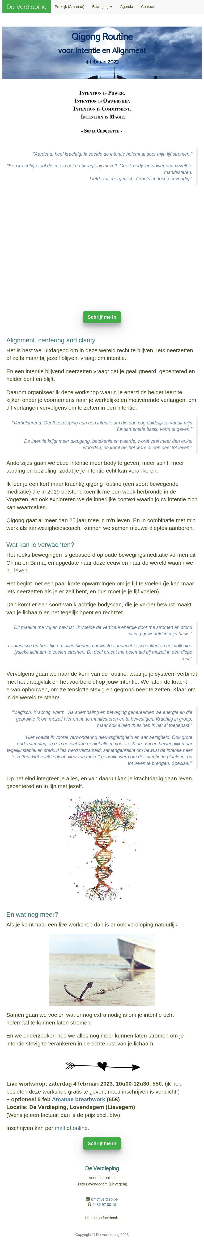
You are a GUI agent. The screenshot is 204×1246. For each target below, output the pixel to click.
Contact (147, 7)
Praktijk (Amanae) (69, 7)
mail (60, 1128)
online (80, 1128)
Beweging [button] (102, 7)
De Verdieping (26, 7)
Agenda (126, 7)
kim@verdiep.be (104, 1199)
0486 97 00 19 (104, 1204)
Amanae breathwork (78, 1099)
